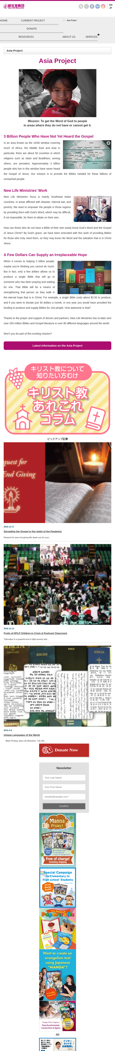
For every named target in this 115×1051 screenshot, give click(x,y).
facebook (92, 6)
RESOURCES (26, 36)
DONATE (32, 28)
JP (110, 8)
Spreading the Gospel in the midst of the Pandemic (33, 531)
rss (81, 6)
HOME (4, 20)
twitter (86, 6)
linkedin (97, 6)
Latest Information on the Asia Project (57, 345)
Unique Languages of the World (22, 735)
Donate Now (66, 749)
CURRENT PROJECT (33, 20)
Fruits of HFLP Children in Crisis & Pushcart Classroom (35, 633)
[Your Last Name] (64, 778)
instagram (103, 6)
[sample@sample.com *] (64, 797)
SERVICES (91, 36)
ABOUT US (69, 36)
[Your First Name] (64, 787)
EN (110, 5)
